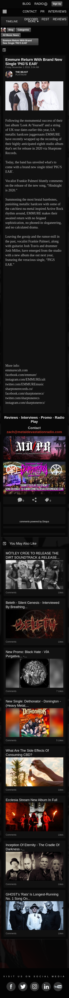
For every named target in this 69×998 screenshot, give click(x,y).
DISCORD (31, 19)
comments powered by (34, 521)
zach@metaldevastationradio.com (34, 432)
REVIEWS (59, 19)
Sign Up (57, 4)
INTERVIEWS (57, 11)
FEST (45, 19)
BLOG (27, 3)
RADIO (39, 3)
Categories (23, 30)
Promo (47, 417)
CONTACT (30, 11)
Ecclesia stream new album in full (31, 800)
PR (42, 11)
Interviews (30, 417)
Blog (10, 30)
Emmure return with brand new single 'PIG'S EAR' (17, 41)
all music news (11, 35)
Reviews (11, 417)
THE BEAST (21, 72)
